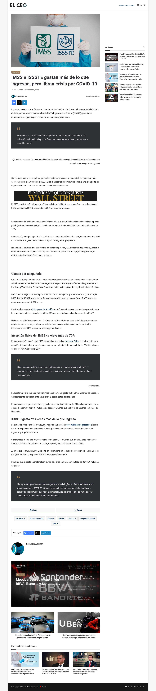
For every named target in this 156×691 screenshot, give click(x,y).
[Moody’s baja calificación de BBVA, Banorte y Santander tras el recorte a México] (111, 57)
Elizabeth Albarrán (21, 96)
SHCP (56, 524)
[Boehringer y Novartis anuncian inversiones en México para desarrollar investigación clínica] (25, 659)
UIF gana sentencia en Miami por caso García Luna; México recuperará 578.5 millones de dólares (55, 671)
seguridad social (88, 519)
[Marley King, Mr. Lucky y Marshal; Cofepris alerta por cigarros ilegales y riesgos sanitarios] (111, 67)
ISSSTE (73, 519)
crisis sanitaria (37, 519)
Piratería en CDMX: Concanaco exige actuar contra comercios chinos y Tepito (131, 97)
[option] (55, 584)
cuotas (51, 519)
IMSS (62, 519)
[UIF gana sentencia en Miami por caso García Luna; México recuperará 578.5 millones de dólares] (55, 659)
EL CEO (44, 687)
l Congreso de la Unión (42, 309)
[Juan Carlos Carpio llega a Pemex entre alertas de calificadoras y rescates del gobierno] (86, 659)
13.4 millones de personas (78, 425)
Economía (16, 72)
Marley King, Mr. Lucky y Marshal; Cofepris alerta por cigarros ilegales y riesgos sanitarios (132, 66)
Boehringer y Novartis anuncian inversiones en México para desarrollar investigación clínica (22, 671)
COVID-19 (21, 519)
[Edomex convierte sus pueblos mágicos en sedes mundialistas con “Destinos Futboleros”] (111, 87)
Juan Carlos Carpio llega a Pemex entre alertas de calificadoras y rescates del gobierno (85, 671)
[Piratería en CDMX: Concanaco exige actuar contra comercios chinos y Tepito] (111, 98)
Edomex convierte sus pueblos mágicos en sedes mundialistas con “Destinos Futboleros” (131, 87)
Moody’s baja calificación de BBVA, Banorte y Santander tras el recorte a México (37, 582)
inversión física (72, 341)
